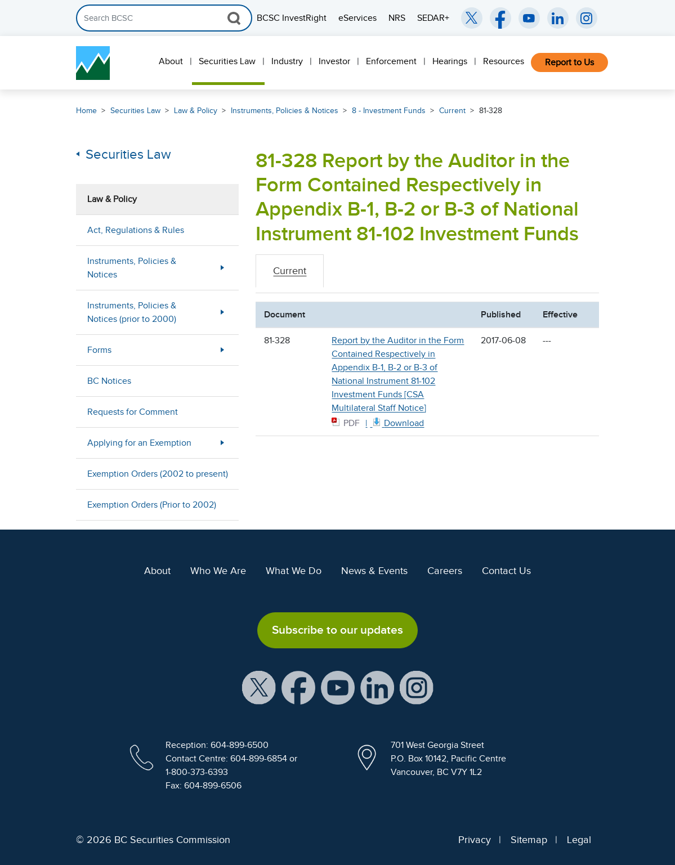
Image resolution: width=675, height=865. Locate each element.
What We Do (293, 570)
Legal (579, 839)
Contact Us (506, 570)
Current (452, 110)
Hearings (449, 61)
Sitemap (529, 839)
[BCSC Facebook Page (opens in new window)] (500, 18)
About (171, 61)
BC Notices (109, 381)
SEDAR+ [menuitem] (433, 18)
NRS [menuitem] (396, 18)
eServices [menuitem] (357, 18)
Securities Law (227, 61)
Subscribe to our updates (337, 630)
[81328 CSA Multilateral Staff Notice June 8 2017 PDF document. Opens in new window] (397, 422)
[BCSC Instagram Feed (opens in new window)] (586, 18)
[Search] (164, 18)
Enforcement (391, 61)
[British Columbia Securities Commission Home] (93, 63)
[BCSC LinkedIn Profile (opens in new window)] (377, 686)
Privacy (474, 839)
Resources (503, 61)
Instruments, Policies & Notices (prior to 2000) (131, 312)
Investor (334, 61)
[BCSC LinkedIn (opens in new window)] (558, 18)
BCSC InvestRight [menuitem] (292, 18)
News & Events (374, 570)
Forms (99, 350)
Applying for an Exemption (139, 443)
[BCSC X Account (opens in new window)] (259, 686)
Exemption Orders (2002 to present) (157, 474)
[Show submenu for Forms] (222, 349)
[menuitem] (172, 63)
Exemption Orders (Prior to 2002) (151, 505)
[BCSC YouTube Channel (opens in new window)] (529, 18)
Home (86, 110)
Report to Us (569, 62)
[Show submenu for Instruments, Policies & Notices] (222, 267)
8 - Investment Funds (389, 110)
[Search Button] (234, 18)
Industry (287, 61)
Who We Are (218, 570)
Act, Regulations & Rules (135, 230)
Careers (444, 570)
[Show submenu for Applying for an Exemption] (222, 442)
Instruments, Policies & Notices (284, 110)
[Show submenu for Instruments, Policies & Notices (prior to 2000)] (222, 312)
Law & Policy (195, 110)
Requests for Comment (132, 412)
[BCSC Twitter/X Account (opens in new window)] (471, 18)
